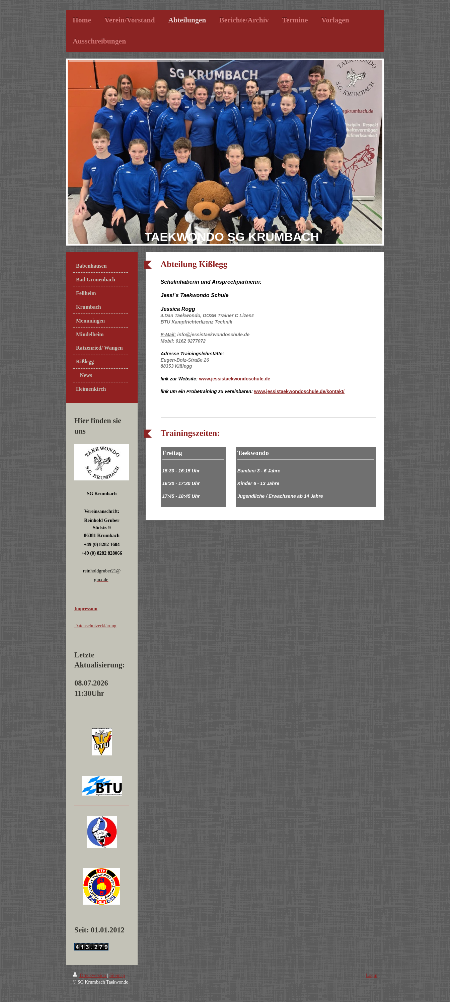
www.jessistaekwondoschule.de (234, 378)
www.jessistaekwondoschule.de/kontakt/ (299, 391)
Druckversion (90, 975)
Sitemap (117, 975)
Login (371, 975)
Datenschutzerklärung (95, 625)
